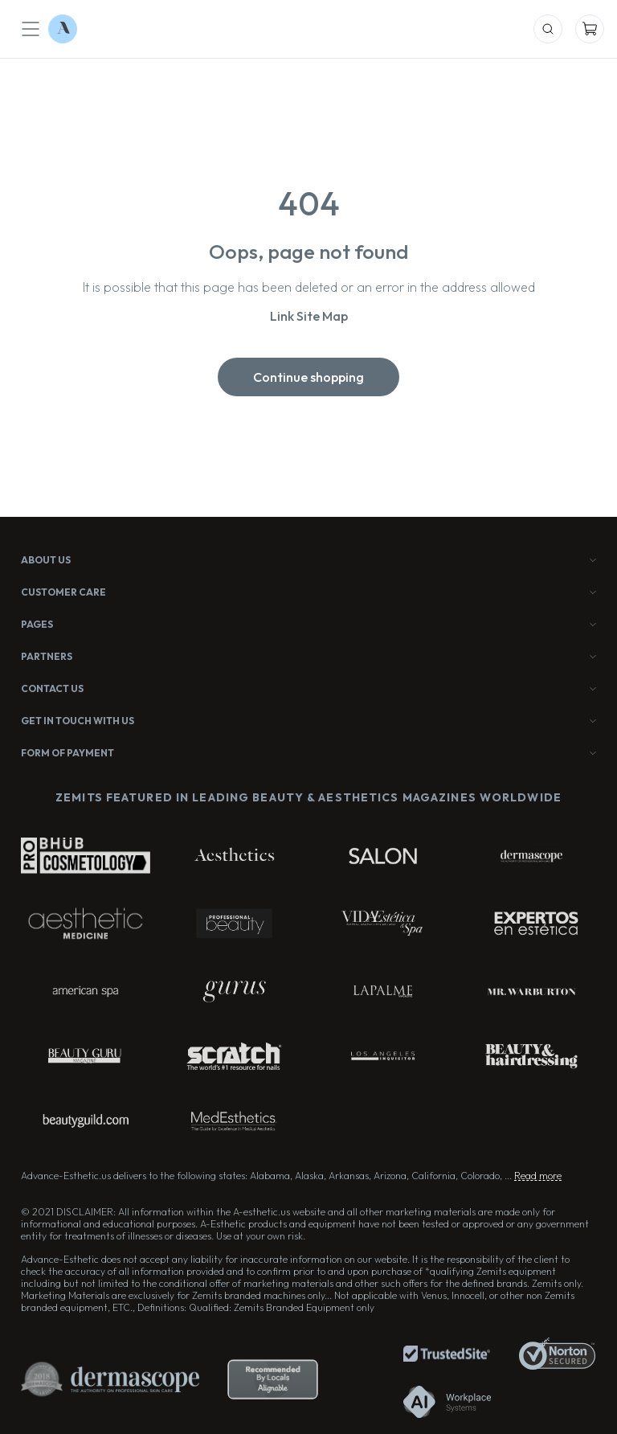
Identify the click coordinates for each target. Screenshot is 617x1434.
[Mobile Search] (547, 28)
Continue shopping (308, 377)
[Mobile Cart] (589, 28)
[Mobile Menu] (30, 29)
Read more (538, 1176)
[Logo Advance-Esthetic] (62, 28)
